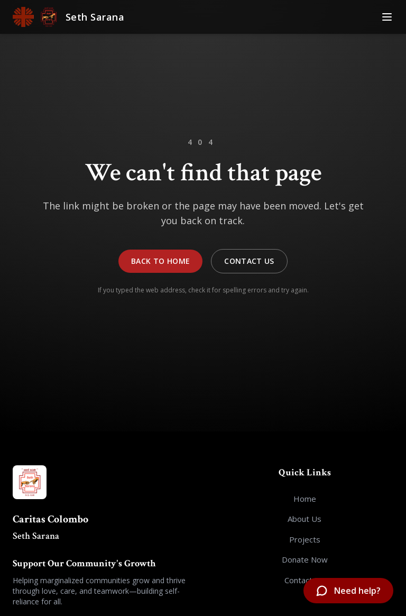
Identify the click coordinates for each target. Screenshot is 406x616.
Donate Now (305, 559)
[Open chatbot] (348, 590)
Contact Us (249, 261)
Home (304, 498)
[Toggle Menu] (387, 17)
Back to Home (160, 261)
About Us (304, 518)
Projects (304, 539)
